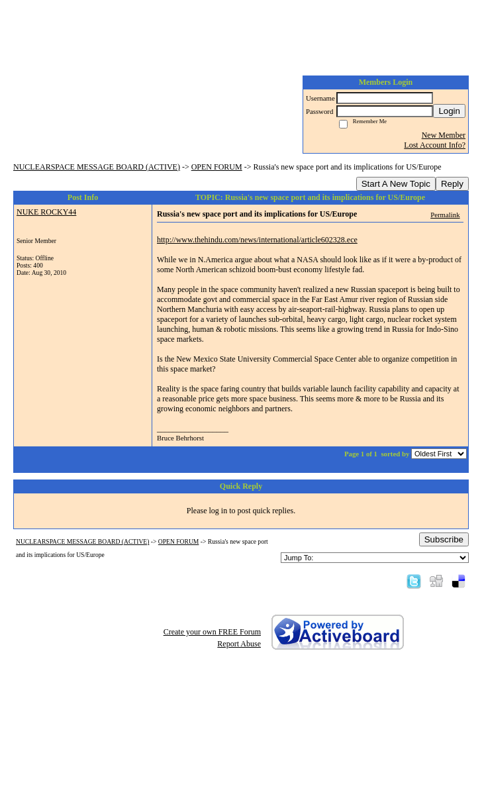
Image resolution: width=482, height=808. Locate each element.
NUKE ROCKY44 (46, 212)
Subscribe (443, 539)
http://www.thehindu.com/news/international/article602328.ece (257, 239)
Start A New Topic (396, 184)
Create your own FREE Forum (212, 631)
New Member (443, 135)
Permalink (444, 215)
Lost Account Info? (434, 145)
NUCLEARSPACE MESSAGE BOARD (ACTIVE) (96, 167)
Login (449, 111)
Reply (452, 184)
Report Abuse (239, 643)
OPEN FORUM (216, 167)
